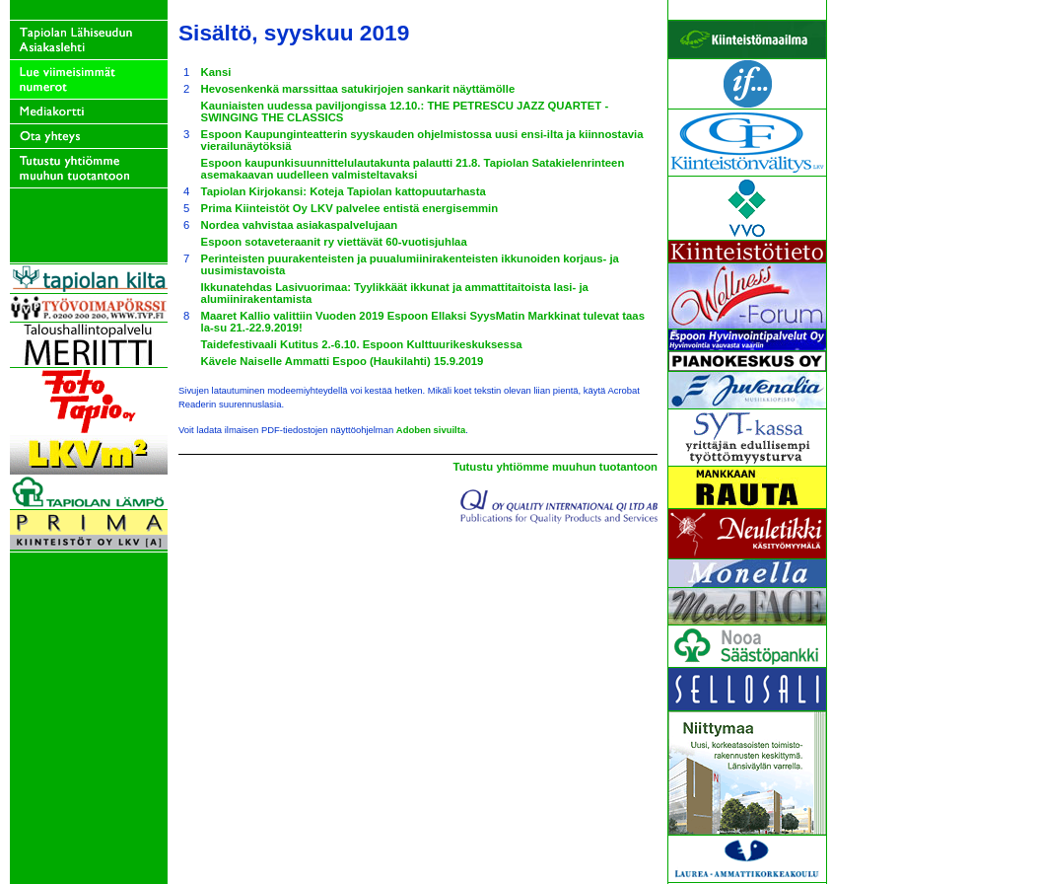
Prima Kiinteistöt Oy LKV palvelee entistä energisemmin (350, 208)
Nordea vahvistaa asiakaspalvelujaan (299, 225)
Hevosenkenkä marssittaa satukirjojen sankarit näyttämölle (358, 89)
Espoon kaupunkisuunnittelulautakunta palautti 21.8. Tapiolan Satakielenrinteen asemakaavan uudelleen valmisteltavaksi (413, 169)
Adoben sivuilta (430, 429)
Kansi (216, 72)
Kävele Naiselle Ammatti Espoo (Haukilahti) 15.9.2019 (342, 361)
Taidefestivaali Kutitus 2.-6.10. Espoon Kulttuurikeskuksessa (361, 344)
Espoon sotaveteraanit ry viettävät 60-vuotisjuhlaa (334, 242)
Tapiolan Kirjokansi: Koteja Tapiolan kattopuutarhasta (343, 191)
